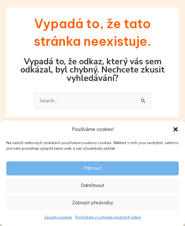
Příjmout (92, 168)
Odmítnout (92, 185)
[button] (175, 129)
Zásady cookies (58, 217)
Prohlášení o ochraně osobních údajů (108, 217)
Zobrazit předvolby (92, 203)
